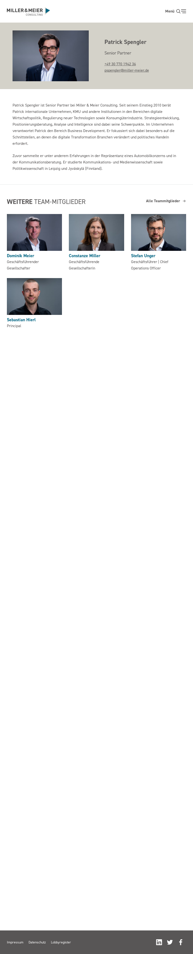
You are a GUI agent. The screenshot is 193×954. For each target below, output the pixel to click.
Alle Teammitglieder (166, 200)
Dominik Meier (20, 255)
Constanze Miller (84, 255)
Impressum (15, 942)
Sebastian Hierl (21, 319)
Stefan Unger (143, 255)
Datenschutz (37, 942)
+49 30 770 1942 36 (120, 63)
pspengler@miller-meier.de (126, 70)
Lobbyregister (61, 942)
